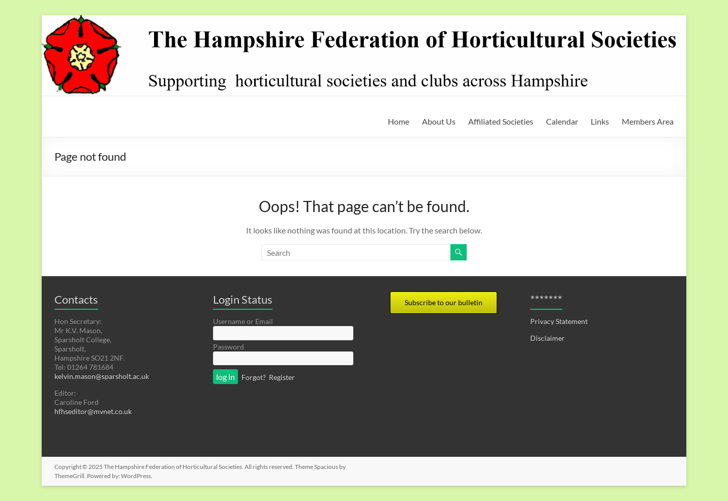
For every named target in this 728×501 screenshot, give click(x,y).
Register (282, 377)
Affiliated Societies (500, 121)
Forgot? (253, 377)
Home (398, 121)
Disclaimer (547, 338)
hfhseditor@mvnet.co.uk (93, 411)
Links (600, 121)
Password (228, 346)
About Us (439, 121)
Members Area (648, 121)
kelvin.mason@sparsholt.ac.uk (101, 376)
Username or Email (243, 321)
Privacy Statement (559, 321)
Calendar (562, 121)
